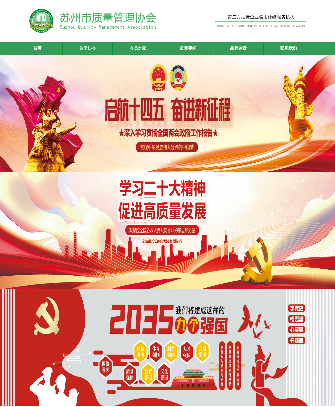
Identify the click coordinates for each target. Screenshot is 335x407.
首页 (37, 48)
